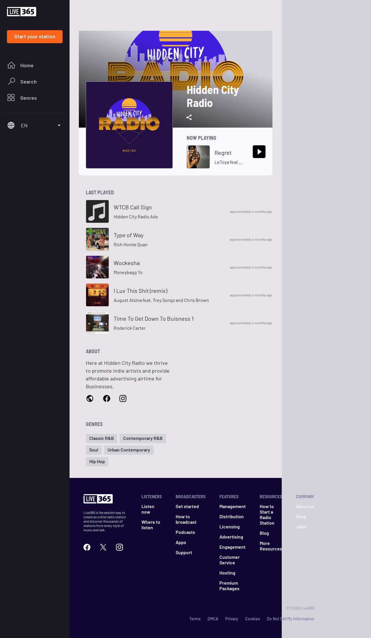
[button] (101, 438)
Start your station (34, 36)
